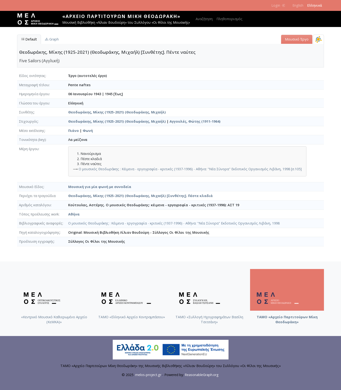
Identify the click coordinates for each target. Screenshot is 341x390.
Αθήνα (74, 214)
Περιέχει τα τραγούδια (37, 195)
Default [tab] (29, 39)
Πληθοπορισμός (229, 19)
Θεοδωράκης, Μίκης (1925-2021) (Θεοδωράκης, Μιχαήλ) (117, 112)
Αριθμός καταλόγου (35, 205)
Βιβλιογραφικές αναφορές (41, 223)
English (297, 5)
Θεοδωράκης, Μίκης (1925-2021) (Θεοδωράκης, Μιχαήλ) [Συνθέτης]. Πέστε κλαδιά (140, 195)
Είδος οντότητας (32, 75)
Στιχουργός (28, 121)
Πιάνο (73, 130)
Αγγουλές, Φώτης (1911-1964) (195, 121)
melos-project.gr (148, 374)
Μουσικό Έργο (297, 39)
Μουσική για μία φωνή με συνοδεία (99, 186)
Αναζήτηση (204, 19)
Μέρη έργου (29, 149)
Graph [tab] (52, 39)
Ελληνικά (314, 5)
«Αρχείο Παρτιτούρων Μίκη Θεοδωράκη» (121, 16)
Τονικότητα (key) (32, 139)
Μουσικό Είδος (31, 186)
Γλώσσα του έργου (34, 103)
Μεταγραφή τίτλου (34, 85)
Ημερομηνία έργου (34, 94)
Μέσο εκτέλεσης (32, 130)
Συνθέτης (26, 112)
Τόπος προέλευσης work (39, 214)
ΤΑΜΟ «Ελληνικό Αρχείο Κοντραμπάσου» (131, 317)
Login (278, 5)
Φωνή (88, 130)
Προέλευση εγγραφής (36, 241)
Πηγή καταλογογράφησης (39, 232)
